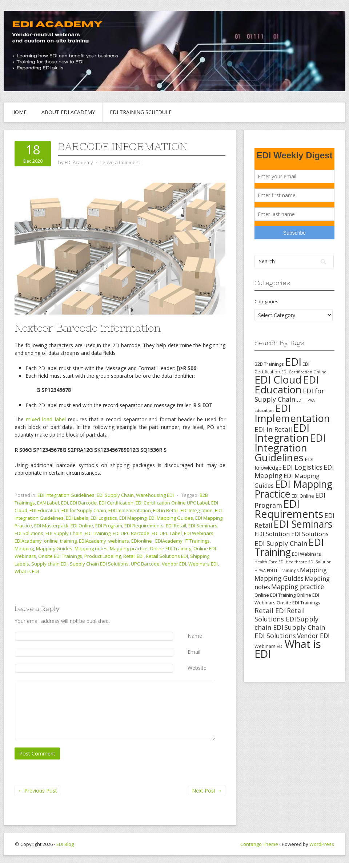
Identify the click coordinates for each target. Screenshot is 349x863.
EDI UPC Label (167, 533)
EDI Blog (65, 844)
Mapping (24, 548)
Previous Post (37, 790)
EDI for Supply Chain (83, 510)
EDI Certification (116, 502)
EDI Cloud (278, 379)
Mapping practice (129, 548)
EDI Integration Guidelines (66, 495)
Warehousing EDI (155, 495)
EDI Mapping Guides (171, 518)
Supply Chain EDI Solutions (99, 563)
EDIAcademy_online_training (46, 541)
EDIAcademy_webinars (104, 541)
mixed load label (45, 419)
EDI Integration (197, 510)
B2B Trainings (269, 364)
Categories (266, 301)
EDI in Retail (165, 510)
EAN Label (48, 502)
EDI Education (44, 510)
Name (195, 635)
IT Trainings (197, 541)
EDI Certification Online (303, 371)
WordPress (321, 844)
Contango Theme (259, 844)
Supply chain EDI (49, 563)
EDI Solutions (29, 533)
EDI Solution (272, 534)
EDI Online (82, 525)
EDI (64, 502)
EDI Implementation (129, 510)
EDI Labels (77, 518)
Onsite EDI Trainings (60, 556)
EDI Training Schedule (141, 112)
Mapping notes (91, 548)
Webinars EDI (203, 563)
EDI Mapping (133, 518)
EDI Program (108, 525)
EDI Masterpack (51, 525)
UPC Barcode (145, 563)
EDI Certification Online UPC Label (172, 502)
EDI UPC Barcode (131, 533)
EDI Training (98, 533)
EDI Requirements (144, 525)
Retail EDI (133, 556)
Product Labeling (102, 556)
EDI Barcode (83, 502)
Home (19, 112)
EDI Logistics (104, 518)
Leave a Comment (120, 162)
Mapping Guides (54, 548)
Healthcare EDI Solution (309, 561)
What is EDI (27, 571)
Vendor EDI (174, 563)
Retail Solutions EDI (167, 556)
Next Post (207, 790)
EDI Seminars (202, 525)
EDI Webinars (198, 533)
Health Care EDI (269, 561)
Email (194, 651)
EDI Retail (176, 525)
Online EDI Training (170, 548)
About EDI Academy (68, 112)
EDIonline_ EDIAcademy (156, 541)
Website (197, 667)
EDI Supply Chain (115, 495)
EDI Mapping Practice (293, 489)
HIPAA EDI (263, 570)
